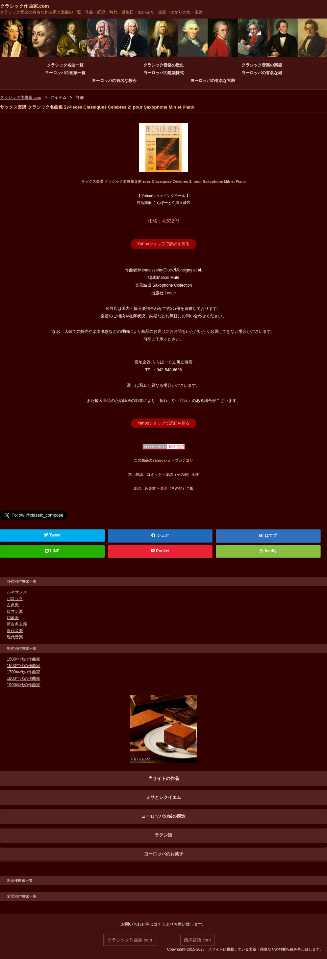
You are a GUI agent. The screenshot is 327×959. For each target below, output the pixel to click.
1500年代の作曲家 (23, 659)
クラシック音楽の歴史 (163, 65)
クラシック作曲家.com (24, 6)
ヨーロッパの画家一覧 (65, 72)
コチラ (159, 924)
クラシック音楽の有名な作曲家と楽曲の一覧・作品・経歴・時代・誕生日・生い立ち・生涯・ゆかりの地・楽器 (101, 12)
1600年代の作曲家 (23, 665)
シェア (160, 535)
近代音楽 (15, 630)
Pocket (160, 550)
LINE (52, 550)
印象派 (13, 617)
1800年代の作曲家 (23, 678)
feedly (268, 550)
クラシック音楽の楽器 (262, 65)
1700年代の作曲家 (23, 671)
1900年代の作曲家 (23, 684)
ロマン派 (15, 611)
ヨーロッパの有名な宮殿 (213, 80)
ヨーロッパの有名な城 (262, 72)
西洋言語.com (197, 939)
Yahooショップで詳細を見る (163, 243)
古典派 (13, 604)
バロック (15, 598)
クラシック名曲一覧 (65, 65)
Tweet (52, 534)
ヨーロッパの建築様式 (163, 72)
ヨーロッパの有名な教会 (114, 80)
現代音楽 (15, 636)
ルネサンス (17, 591)
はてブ (271, 535)
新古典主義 (17, 623)
